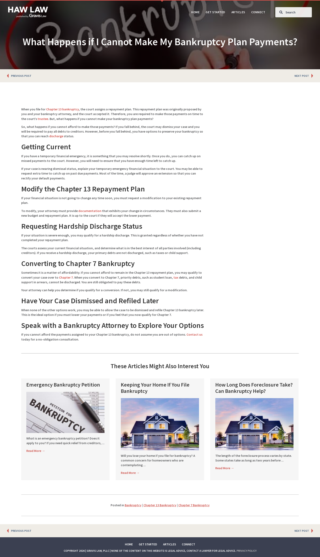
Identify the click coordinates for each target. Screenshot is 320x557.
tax (175, 277)
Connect (188, 544)
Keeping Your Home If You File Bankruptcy (155, 387)
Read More (35, 451)
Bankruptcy (133, 505)
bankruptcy (70, 109)
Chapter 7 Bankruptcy (194, 505)
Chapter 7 (66, 277)
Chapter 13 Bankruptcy (159, 505)
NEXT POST (301, 76)
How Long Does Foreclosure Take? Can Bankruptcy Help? (254, 387)
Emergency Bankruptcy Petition (63, 384)
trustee (43, 119)
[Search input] (293, 12)
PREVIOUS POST (21, 76)
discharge (56, 136)
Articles (169, 544)
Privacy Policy (247, 551)
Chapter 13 (54, 109)
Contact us (194, 334)
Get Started (148, 544)
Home (129, 544)
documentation (89, 211)
